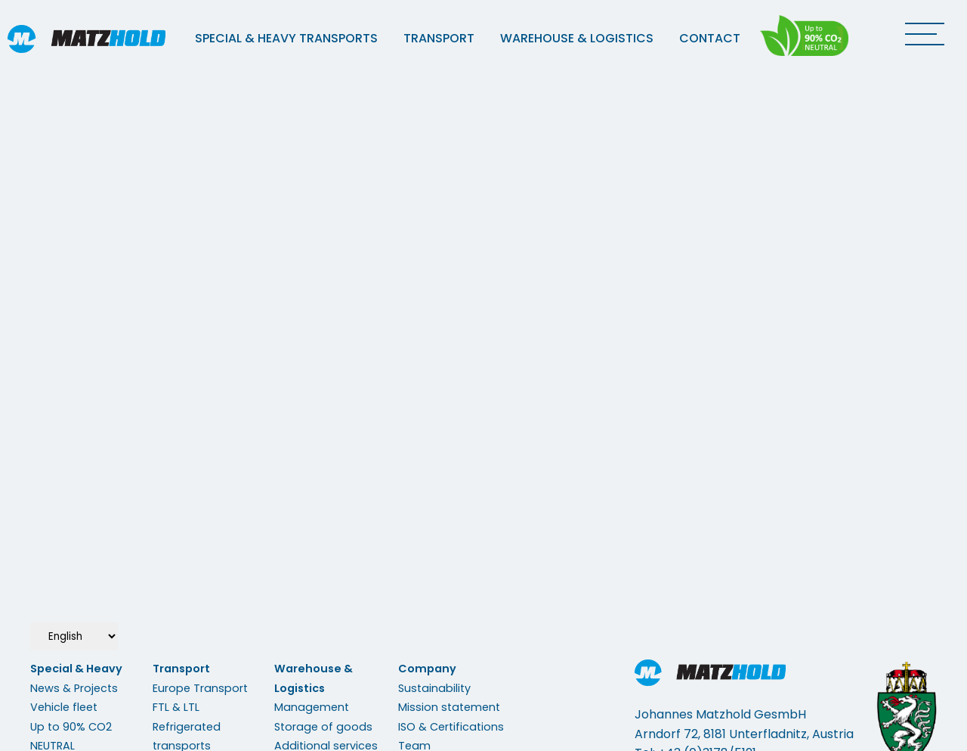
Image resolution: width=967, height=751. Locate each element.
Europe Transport (200, 688)
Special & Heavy (76, 668)
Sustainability (434, 688)
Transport (438, 38)
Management (311, 707)
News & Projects (74, 688)
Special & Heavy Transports (286, 38)
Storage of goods (323, 726)
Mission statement (449, 707)
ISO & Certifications (451, 726)
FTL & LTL (176, 707)
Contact (709, 38)
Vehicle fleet (63, 707)
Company (427, 668)
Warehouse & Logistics (576, 38)
